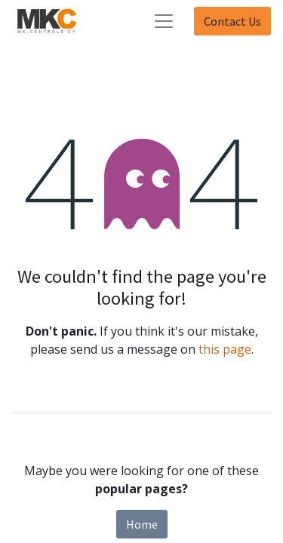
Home (142, 524)
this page (224, 349)
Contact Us (232, 21)
